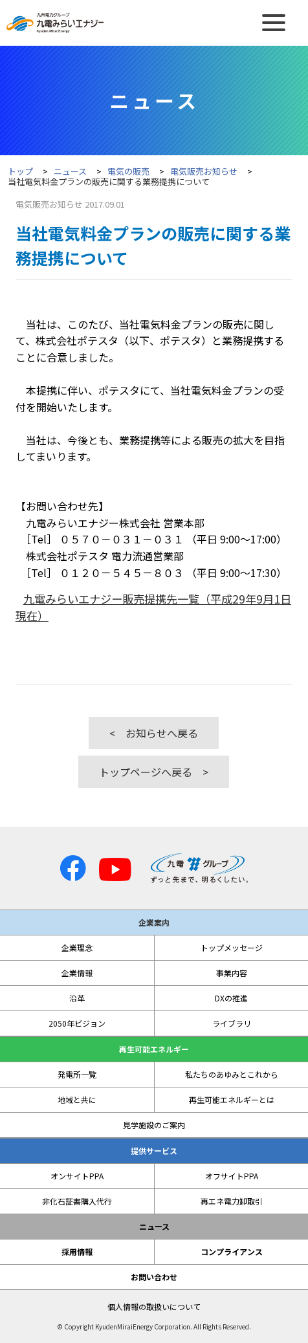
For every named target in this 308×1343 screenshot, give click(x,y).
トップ (20, 171)
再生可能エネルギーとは (231, 1100)
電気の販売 (128, 171)
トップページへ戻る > (153, 772)
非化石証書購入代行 (77, 1201)
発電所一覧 (77, 1074)
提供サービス (154, 1151)
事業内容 (231, 973)
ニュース (70, 171)
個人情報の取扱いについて (154, 1307)
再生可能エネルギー (154, 1049)
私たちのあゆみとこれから (231, 1074)
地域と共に (77, 1100)
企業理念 (77, 948)
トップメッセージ (232, 948)
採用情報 (77, 1252)
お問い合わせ (154, 1277)
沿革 (77, 998)
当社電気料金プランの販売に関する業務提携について (109, 181)
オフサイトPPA (231, 1176)
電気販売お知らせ (203, 171)
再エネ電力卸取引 (232, 1201)
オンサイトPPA (77, 1176)
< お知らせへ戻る (153, 733)
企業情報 (77, 973)
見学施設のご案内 (154, 1125)
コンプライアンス (232, 1252)
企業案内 (154, 922)
